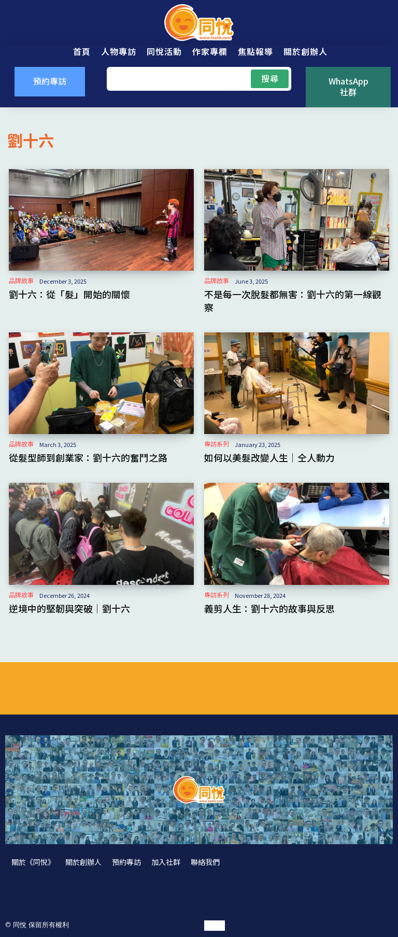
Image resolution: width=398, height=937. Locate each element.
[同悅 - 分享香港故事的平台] (199, 22)
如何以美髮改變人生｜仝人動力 (269, 457)
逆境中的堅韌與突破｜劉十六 (69, 608)
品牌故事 (21, 280)
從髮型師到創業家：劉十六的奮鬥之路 (88, 457)
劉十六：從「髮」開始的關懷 (69, 294)
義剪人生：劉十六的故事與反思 (269, 608)
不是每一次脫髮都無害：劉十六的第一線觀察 (292, 300)
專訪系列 (216, 444)
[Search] (270, 78)
